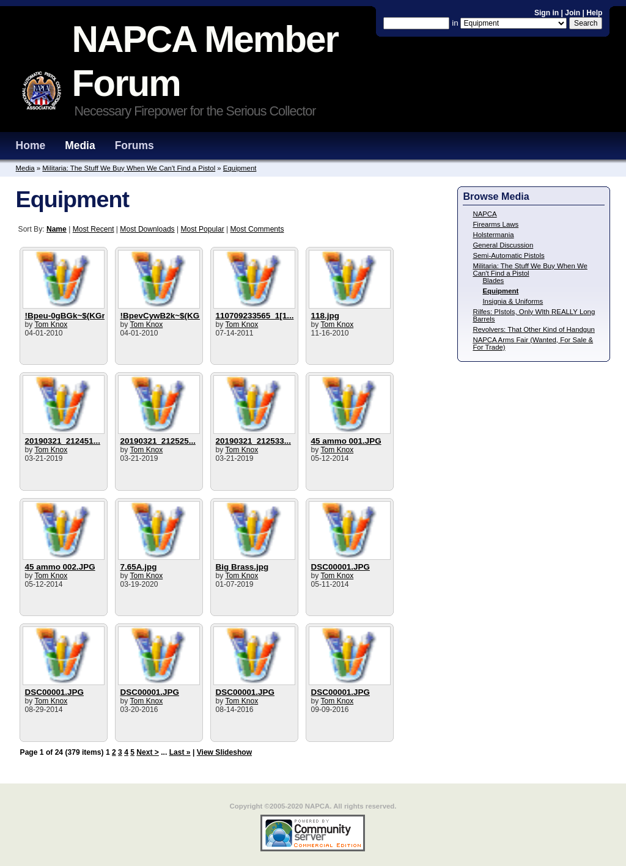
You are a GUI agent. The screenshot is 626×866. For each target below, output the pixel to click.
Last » (180, 752)
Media (80, 145)
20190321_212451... (62, 441)
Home (31, 145)
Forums (134, 145)
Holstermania (493, 234)
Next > (147, 752)
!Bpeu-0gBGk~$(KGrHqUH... (80, 315)
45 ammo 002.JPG (60, 566)
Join (572, 13)
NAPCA (484, 214)
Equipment (240, 168)
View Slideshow (224, 752)
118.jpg (325, 315)
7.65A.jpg (138, 566)
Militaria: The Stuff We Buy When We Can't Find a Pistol (128, 168)
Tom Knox (51, 324)
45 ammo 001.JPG (346, 441)
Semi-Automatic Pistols (508, 255)
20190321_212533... (253, 441)
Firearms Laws (495, 224)
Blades (493, 280)
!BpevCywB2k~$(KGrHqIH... (174, 315)
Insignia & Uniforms (512, 301)
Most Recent (93, 229)
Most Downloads (147, 229)
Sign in (547, 13)
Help (594, 13)
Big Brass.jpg (242, 566)
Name (56, 229)
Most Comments (257, 229)
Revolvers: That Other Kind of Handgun (534, 329)
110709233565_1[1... (255, 315)
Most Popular (202, 229)
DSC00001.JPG (340, 566)
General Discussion (503, 245)
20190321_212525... (158, 441)
